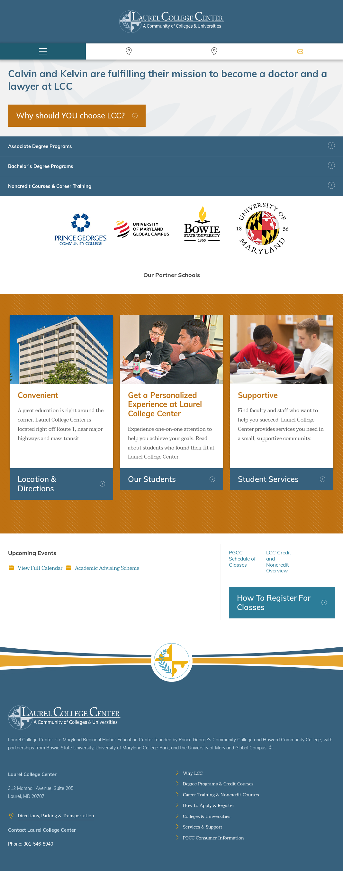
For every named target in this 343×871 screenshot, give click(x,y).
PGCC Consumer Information (213, 838)
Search (129, 51)
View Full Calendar (40, 568)
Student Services (268, 479)
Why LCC (193, 773)
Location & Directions (37, 483)
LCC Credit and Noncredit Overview (278, 562)
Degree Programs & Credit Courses (218, 784)
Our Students (152, 479)
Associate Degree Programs (40, 146)
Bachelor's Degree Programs (40, 166)
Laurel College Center (64, 717)
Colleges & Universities (206, 816)
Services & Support (202, 827)
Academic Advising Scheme (107, 568)
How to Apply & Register (208, 805)
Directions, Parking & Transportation (56, 816)
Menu (43, 51)
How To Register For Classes (274, 602)
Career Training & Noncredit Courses (221, 795)
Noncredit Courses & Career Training (49, 186)
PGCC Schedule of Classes (242, 559)
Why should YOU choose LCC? (70, 115)
